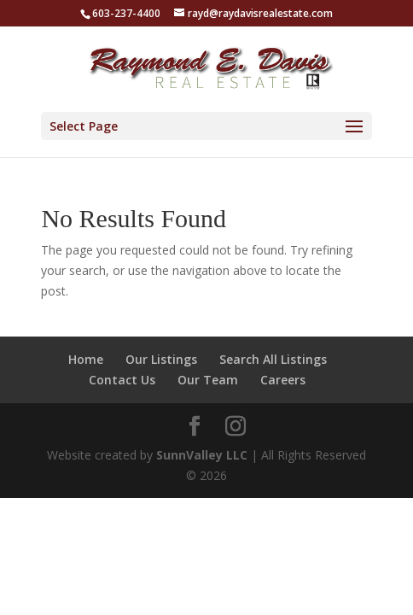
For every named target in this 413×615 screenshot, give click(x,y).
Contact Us (122, 380)
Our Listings (161, 359)
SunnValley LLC (201, 455)
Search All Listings (273, 359)
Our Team (207, 380)
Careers (282, 380)
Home (85, 359)
